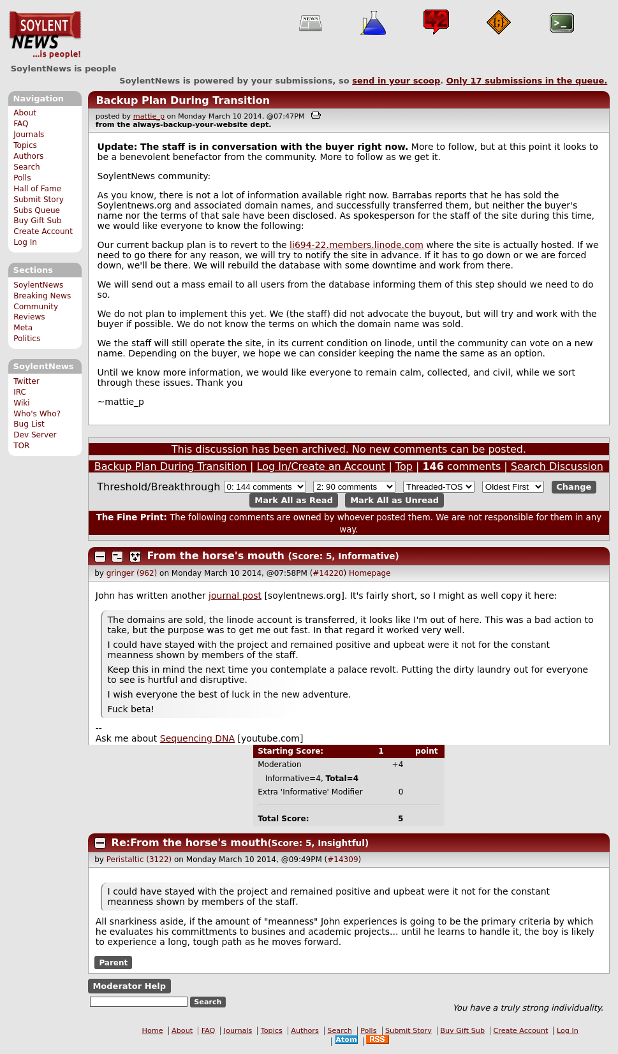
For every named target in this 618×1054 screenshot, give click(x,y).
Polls (22, 177)
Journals (28, 134)
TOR (21, 445)
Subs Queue (36, 210)
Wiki (21, 403)
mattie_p (149, 116)
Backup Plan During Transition (183, 100)
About (24, 112)
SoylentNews (45, 35)
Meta (23, 327)
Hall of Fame (37, 188)
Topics (25, 145)
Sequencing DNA (197, 738)
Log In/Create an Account (321, 466)
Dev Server (34, 434)
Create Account (43, 231)
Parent (113, 962)
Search (26, 167)
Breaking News (42, 295)
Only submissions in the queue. (527, 80)
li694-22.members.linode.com (356, 245)
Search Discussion (557, 466)
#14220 (328, 573)
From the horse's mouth (215, 556)
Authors (28, 156)
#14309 (342, 859)
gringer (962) (132, 573)
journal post (235, 595)
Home (152, 1031)
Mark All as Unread (394, 500)
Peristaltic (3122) (139, 859)
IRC (19, 392)
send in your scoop (396, 80)
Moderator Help (129, 986)
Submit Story (38, 199)
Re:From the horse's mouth (190, 843)
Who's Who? (37, 413)
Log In (25, 242)
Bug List (29, 424)
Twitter (26, 381)
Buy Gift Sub (37, 220)
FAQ (20, 123)
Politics (26, 338)
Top (404, 466)
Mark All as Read (293, 500)
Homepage (369, 573)
